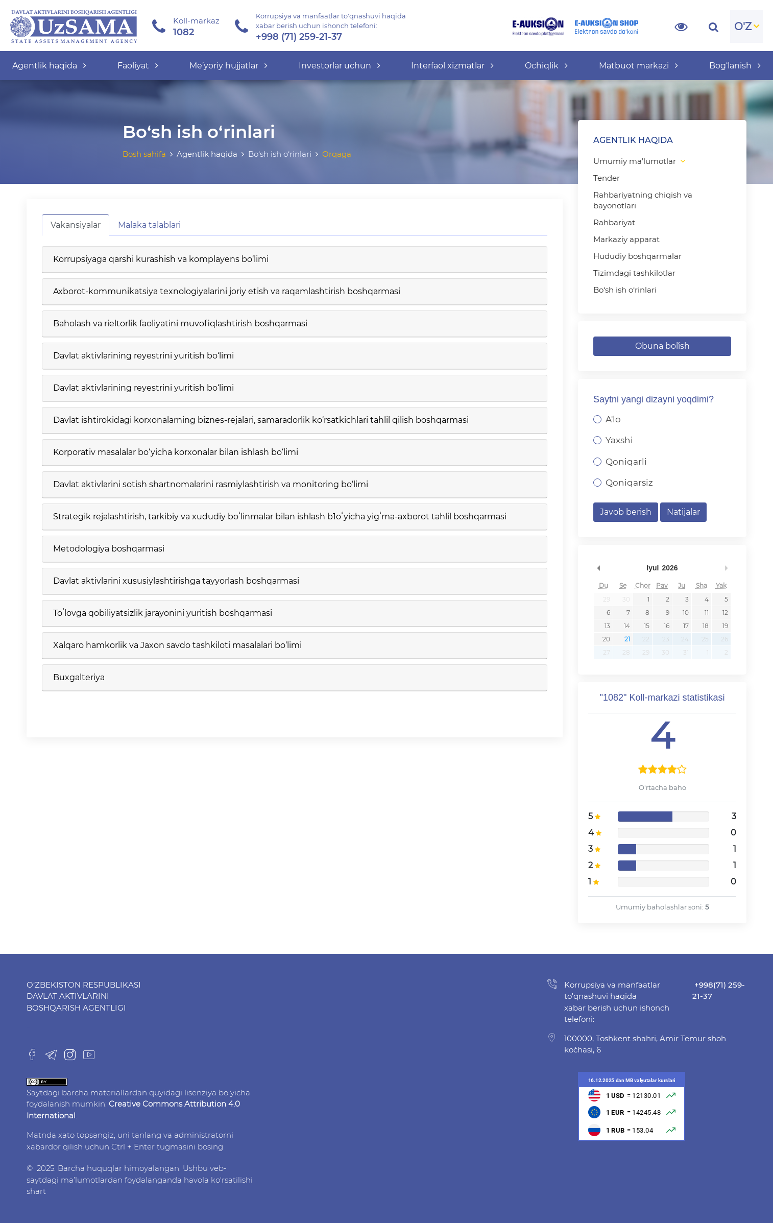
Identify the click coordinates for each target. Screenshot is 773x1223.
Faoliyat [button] (137, 65)
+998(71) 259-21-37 (718, 990)
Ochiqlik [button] (546, 65)
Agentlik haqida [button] (49, 65)
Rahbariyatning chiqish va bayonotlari (642, 200)
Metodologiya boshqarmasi (108, 549)
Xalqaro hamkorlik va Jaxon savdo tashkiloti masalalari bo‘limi (177, 645)
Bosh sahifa (144, 154)
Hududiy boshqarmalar (637, 256)
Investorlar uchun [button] (339, 65)
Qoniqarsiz (629, 482)
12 (725, 612)
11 (707, 612)
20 (606, 639)
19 (725, 626)
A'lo (613, 419)
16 (666, 626)
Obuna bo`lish (662, 346)
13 (607, 626)
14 (627, 626)
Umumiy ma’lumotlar (634, 161)
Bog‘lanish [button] (735, 65)
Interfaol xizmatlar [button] (452, 65)
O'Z (743, 26)
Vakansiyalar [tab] (76, 225)
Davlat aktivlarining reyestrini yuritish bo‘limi (143, 356)
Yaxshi (619, 440)
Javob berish (625, 512)
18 (706, 626)
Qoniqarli (626, 462)
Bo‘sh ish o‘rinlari (625, 290)
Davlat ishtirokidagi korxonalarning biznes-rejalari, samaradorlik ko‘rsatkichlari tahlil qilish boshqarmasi (261, 420)
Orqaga (336, 154)
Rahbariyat (614, 222)
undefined (598, 567)
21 (627, 639)
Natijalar (683, 512)
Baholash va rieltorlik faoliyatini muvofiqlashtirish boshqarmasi (180, 323)
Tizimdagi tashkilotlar (634, 273)
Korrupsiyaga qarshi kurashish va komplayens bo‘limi (161, 259)
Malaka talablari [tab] (149, 225)
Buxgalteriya (79, 677)
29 (606, 599)
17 (686, 626)
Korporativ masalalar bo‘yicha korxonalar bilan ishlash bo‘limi (175, 452)
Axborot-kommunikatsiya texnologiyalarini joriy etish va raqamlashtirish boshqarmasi (226, 291)
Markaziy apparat (626, 239)
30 (626, 599)
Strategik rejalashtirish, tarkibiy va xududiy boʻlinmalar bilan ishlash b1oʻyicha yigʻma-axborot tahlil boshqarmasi (279, 516)
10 (686, 612)
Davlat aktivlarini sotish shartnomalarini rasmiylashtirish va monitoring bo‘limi (210, 484)
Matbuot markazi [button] (638, 65)
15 (646, 626)
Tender (606, 178)
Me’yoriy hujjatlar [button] (228, 65)
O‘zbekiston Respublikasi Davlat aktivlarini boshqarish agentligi (84, 996)
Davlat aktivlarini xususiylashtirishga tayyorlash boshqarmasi (176, 581)
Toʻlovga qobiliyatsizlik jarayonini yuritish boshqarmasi (162, 613)
